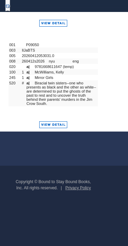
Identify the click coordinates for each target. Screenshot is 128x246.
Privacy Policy (78, 188)
